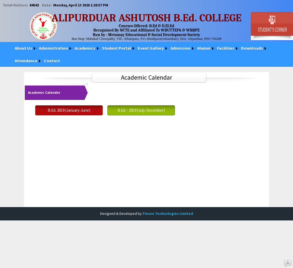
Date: (47, 5)
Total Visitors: (16, 5)
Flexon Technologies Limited (168, 213)
